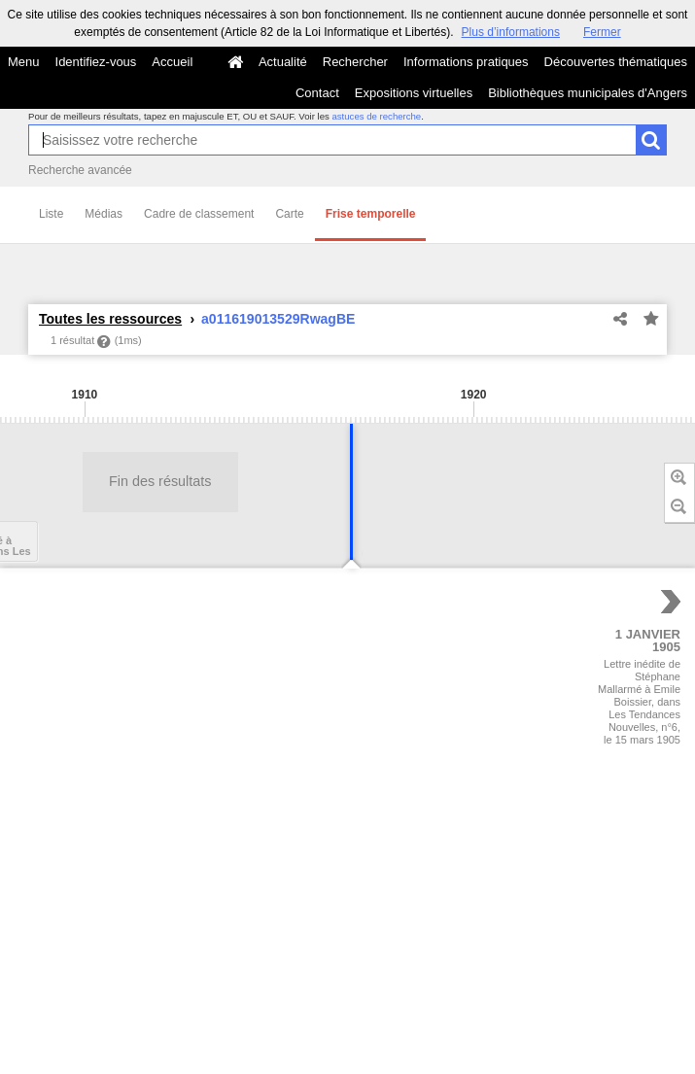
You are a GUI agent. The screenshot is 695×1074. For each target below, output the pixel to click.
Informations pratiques (466, 61)
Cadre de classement (199, 214)
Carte (289, 214)
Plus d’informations (511, 32)
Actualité (283, 61)
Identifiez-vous (96, 61)
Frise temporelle (371, 214)
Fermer (602, 32)
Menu (24, 61)
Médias (103, 214)
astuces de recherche (376, 116)
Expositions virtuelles (413, 93)
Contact (317, 93)
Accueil (172, 61)
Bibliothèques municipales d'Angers (587, 93)
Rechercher (355, 61)
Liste (51, 214)
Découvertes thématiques (615, 61)
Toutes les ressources (110, 319)
